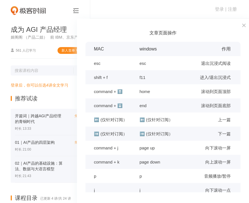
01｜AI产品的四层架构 (35, 142)
